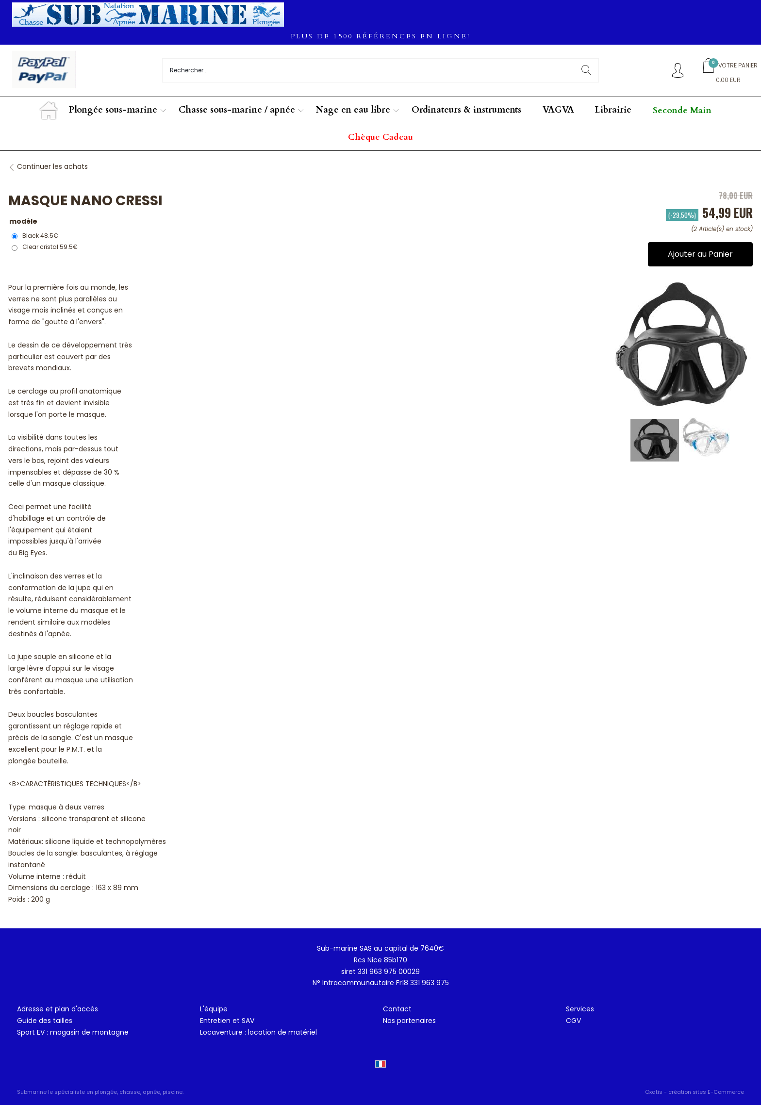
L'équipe (214, 1009)
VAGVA (558, 110)
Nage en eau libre (353, 110)
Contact (397, 1009)
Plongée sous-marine (113, 110)
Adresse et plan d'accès (57, 1009)
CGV (573, 1020)
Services (580, 1009)
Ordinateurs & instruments (466, 110)
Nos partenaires (409, 1020)
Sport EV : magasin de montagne (73, 1032)
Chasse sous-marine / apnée (237, 110)
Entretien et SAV (227, 1020)
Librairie (613, 110)
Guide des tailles (44, 1020)
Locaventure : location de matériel (258, 1032)
